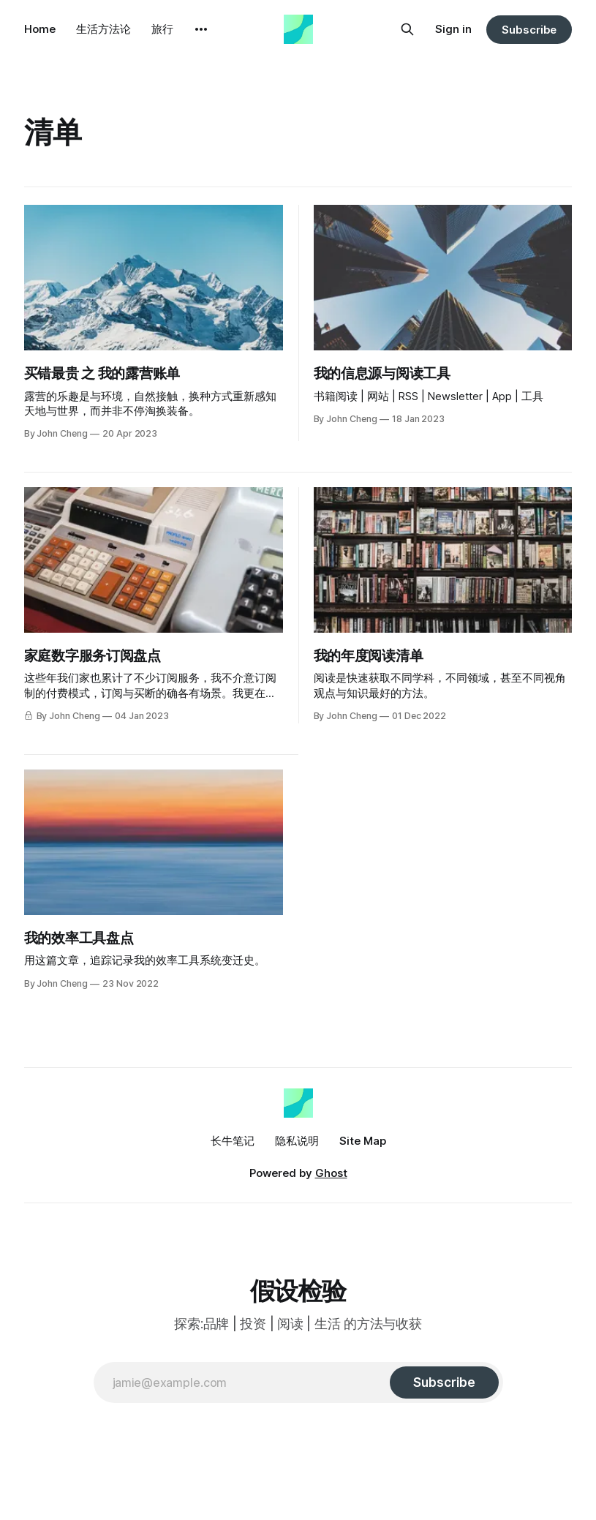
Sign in (453, 29)
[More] (201, 29)
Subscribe (529, 30)
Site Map (362, 1141)
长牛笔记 (232, 1141)
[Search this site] (407, 29)
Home (40, 29)
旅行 (162, 29)
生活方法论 (103, 29)
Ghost (331, 1173)
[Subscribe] (444, 1382)
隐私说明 (297, 1141)
